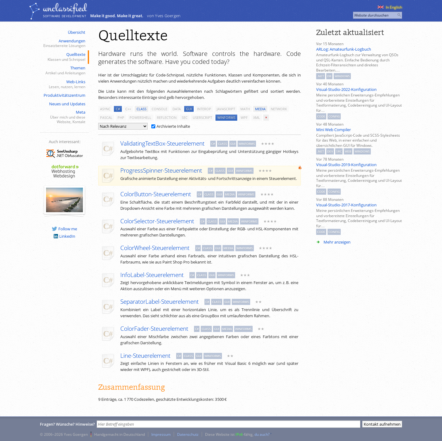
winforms (226, 117)
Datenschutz (188, 434)
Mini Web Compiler (333, 129)
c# (118, 109)
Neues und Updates (67, 104)
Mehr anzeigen (337, 242)
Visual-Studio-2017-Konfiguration (346, 205)
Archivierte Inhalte (170, 126)
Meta (63, 117)
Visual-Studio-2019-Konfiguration (346, 164)
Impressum (161, 434)
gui (189, 109)
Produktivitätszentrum (64, 95)
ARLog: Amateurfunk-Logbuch (343, 49)
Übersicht (76, 32)
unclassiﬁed (65, 8)
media (260, 109)
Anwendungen (63, 43)
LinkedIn (64, 236)
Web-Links (63, 84)
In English (390, 7)
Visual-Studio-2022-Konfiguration (346, 89)
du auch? (261, 434)
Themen (63, 70)
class (141, 109)
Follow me (64, 229)
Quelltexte (63, 57)
